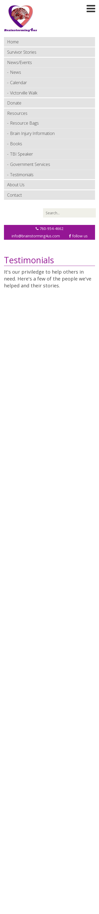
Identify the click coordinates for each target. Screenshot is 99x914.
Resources (17, 113)
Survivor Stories (21, 52)
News (15, 72)
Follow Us (78, 235)
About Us (16, 185)
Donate (14, 103)
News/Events (19, 62)
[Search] (69, 213)
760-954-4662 (49, 228)
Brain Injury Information (32, 133)
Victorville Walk (23, 93)
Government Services (30, 164)
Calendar (18, 82)
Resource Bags (24, 123)
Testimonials (22, 175)
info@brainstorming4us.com (36, 235)
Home (13, 42)
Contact (14, 195)
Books (16, 144)
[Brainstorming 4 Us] (20, 18)
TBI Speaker (21, 154)
